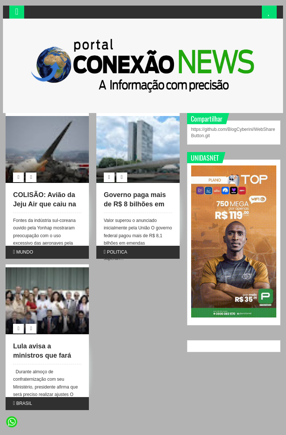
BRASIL (24, 403)
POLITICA (117, 252)
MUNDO (24, 252)
